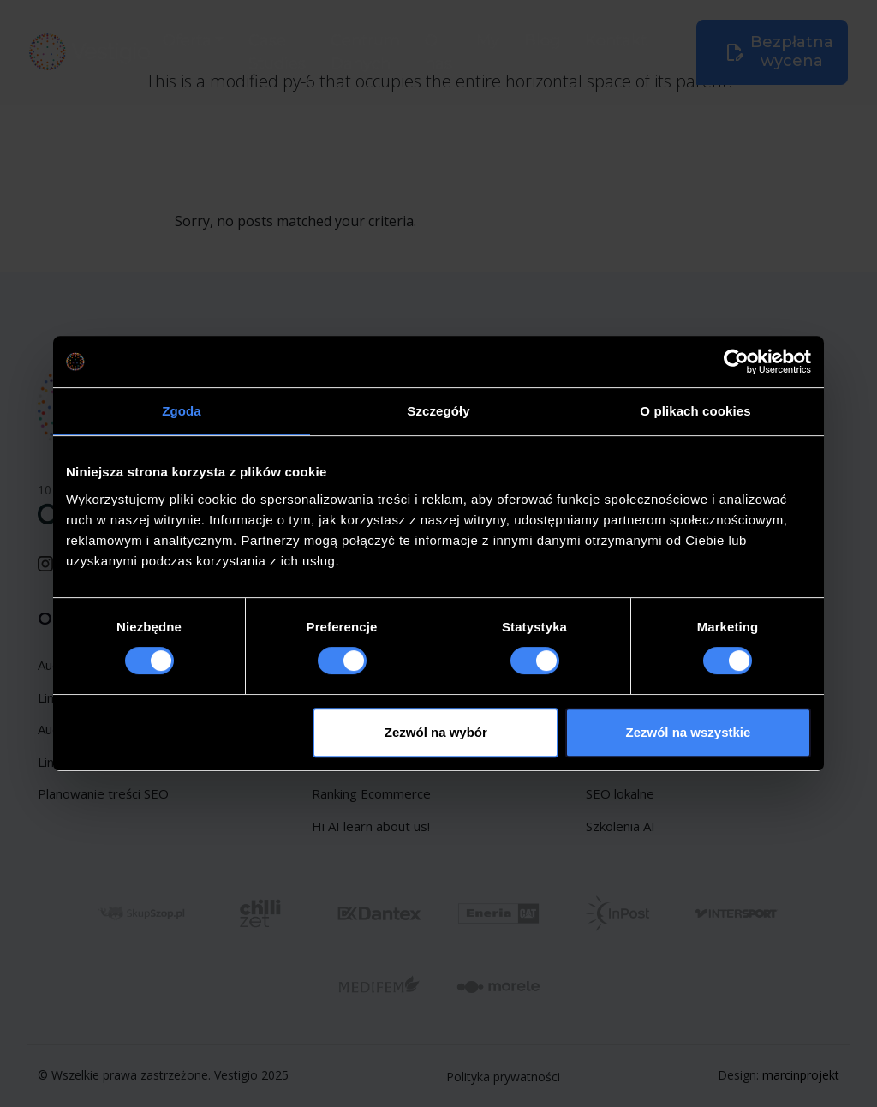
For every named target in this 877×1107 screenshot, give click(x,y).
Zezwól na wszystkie (688, 732)
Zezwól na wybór (436, 732)
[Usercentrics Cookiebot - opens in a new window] (736, 361)
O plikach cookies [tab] (695, 411)
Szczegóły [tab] (438, 411)
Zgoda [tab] (181, 411)
